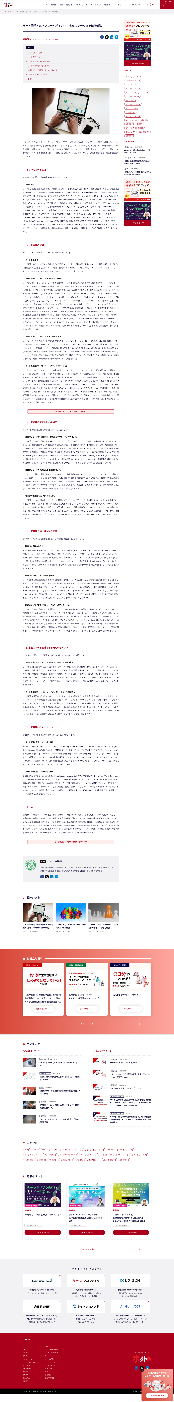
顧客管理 (67, 5)
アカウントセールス (133, 80)
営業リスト (130, 128)
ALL (44, 5)
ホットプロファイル (131, 5)
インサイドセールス (133, 88)
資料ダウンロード (43, 1012)
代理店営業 (144, 120)
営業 (59, 5)
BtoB (128, 76)
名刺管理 (51, 5)
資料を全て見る (87, 1027)
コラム (12, 12)
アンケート (130, 84)
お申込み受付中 (138, 63)
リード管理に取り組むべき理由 (39, 61)
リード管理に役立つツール (37, 74)
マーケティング (94, 5)
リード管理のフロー (35, 57)
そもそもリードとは (35, 53)
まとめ (30, 79)
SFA (136, 76)
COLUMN (27, 1347)
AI (27, 1157)
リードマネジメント (40, 39)
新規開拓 (141, 128)
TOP (5, 12)
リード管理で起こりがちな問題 (39, 66)
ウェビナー (143, 92)
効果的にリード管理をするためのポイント (42, 70)
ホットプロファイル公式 (31, 1399)
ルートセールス (131, 120)
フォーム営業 (131, 100)
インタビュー (117, 5)
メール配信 (130, 112)
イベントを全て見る (87, 1257)
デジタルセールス (79, 5)
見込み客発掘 (53, 39)
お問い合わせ (52, 1399)
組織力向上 (106, 5)
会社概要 (43, 1399)
